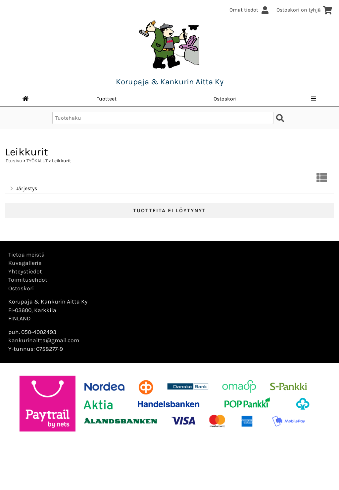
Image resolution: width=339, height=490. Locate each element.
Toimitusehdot (27, 279)
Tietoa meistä (26, 254)
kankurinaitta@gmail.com (43, 340)
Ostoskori (225, 99)
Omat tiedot (249, 10)
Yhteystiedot (25, 271)
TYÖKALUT (37, 161)
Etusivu (14, 161)
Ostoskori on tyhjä (304, 10)
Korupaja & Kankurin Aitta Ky (169, 81)
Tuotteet (107, 99)
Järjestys (23, 188)
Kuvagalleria (25, 263)
